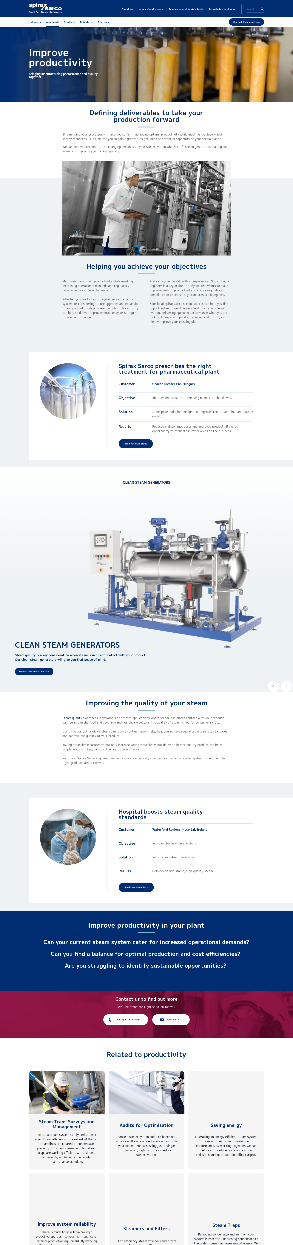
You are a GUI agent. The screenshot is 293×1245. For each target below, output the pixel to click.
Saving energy (226, 1125)
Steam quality (72, 718)
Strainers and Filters (146, 1228)
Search (262, 8)
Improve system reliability (67, 1224)
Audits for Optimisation (146, 1125)
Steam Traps (226, 1225)
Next (286, 686)
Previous (273, 686)
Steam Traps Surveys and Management (67, 1124)
